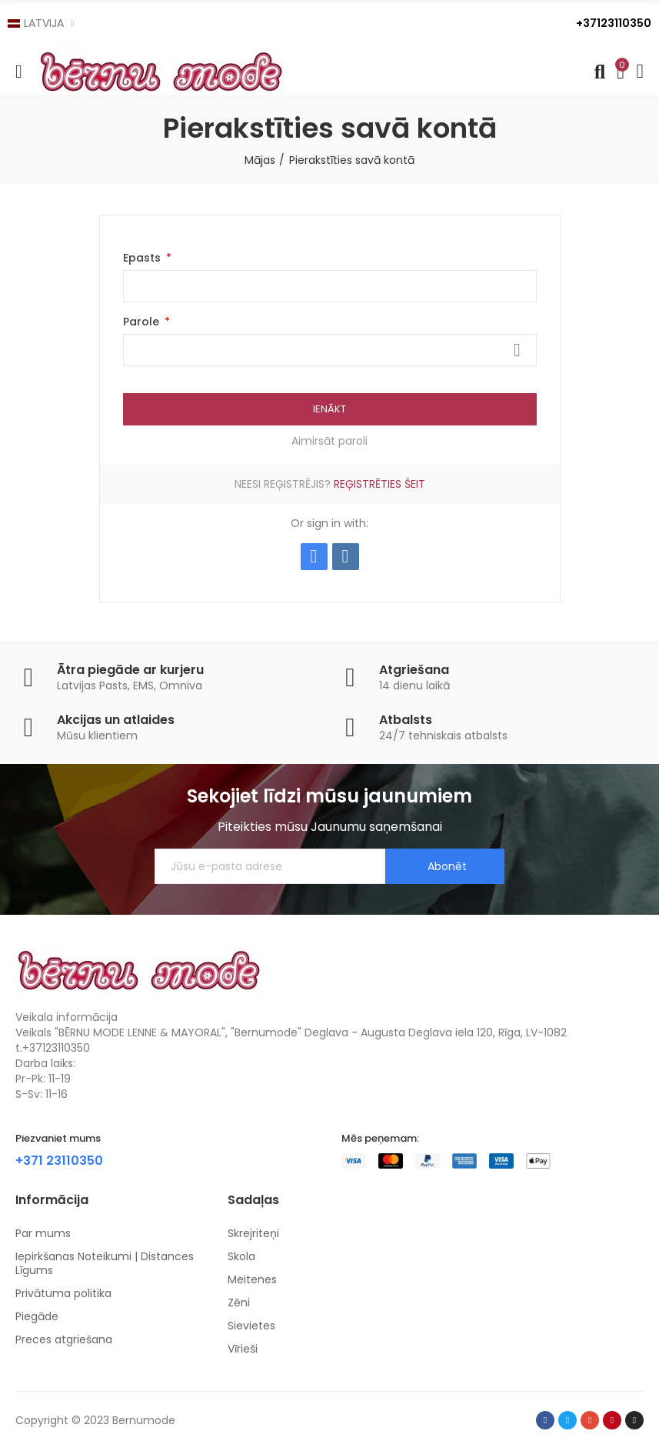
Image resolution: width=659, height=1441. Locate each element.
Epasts (143, 257)
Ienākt (329, 409)
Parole (142, 321)
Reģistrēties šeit (379, 484)
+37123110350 (613, 23)
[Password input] (330, 350)
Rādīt (517, 350)
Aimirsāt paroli (329, 441)
